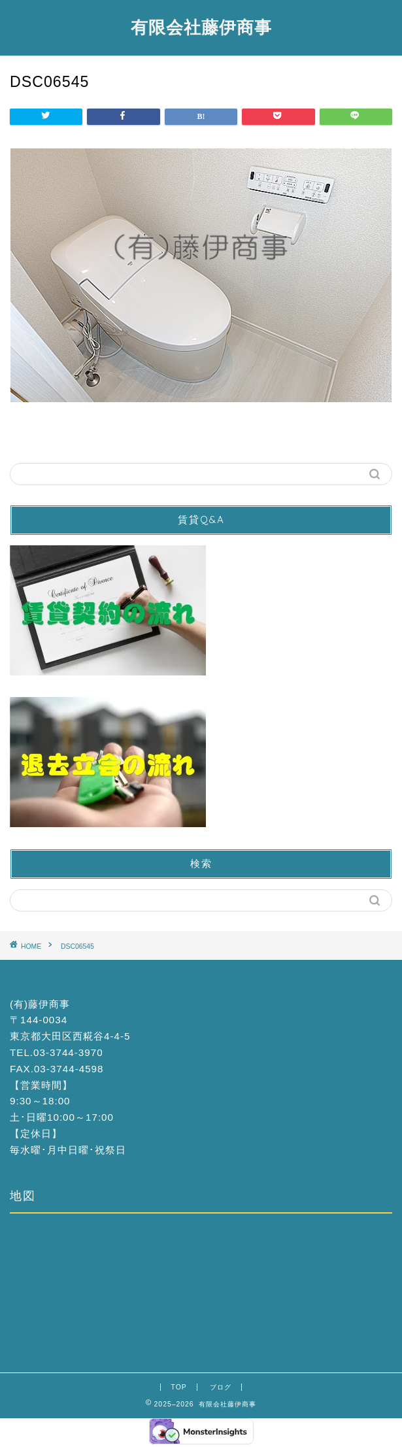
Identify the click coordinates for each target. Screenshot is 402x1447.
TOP (178, 1387)
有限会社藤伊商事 (201, 26)
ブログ (220, 1387)
